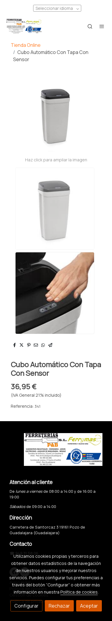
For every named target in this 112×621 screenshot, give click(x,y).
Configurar (26, 606)
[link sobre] (56, 453)
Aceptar (89, 606)
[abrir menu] (101, 26)
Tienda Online (26, 45)
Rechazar (59, 606)
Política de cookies (79, 592)
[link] (24, 26)
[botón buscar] (90, 26)
